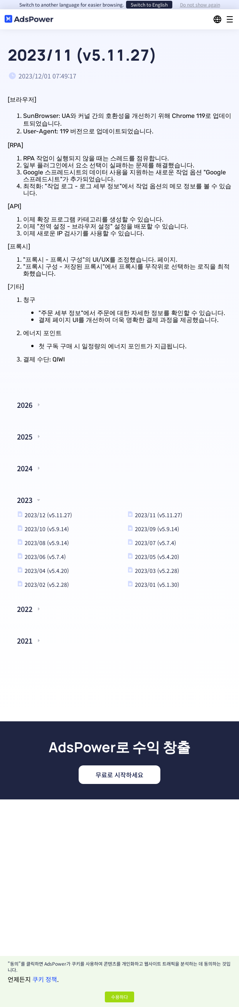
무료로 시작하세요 (119, 774)
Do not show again (200, 5)
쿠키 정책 (44, 979)
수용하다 (119, 996)
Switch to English (149, 4)
